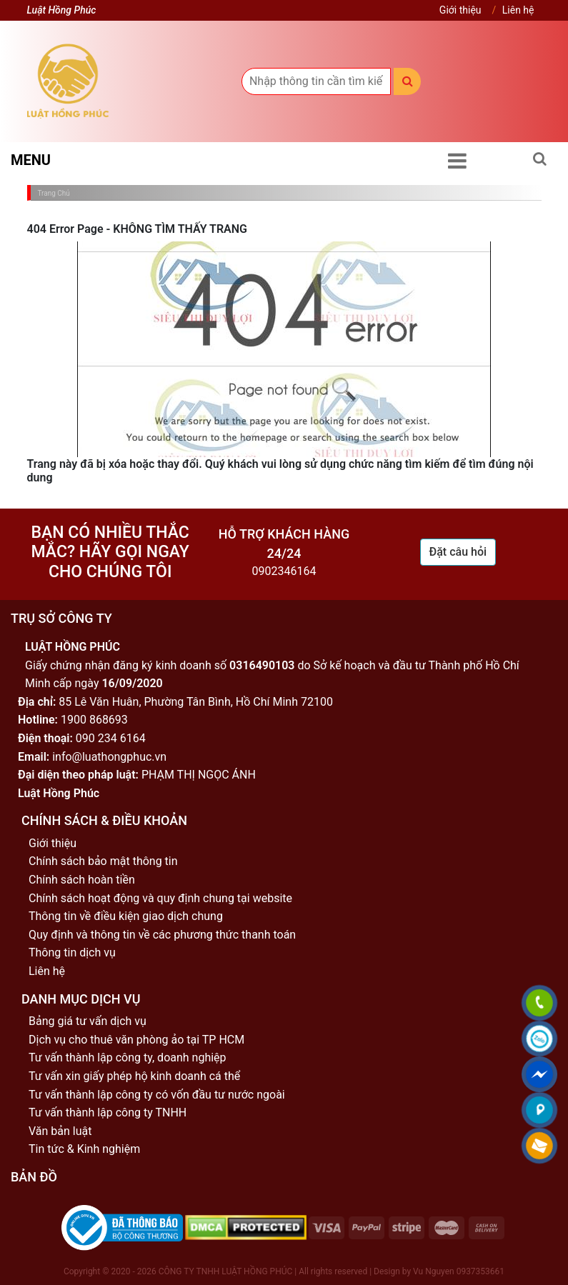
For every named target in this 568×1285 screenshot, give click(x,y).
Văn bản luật (60, 1131)
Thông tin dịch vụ (72, 952)
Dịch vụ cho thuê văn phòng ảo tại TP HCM (136, 1039)
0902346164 (284, 571)
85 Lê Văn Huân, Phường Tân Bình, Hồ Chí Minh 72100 (196, 702)
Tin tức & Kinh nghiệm (84, 1149)
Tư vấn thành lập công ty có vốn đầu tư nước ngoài (157, 1094)
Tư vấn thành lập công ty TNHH (107, 1112)
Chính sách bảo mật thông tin (103, 861)
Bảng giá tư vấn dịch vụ (87, 1021)
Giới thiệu (460, 10)
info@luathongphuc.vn (109, 757)
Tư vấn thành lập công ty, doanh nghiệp (127, 1057)
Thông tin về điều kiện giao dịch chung (126, 916)
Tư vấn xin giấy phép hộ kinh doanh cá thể (134, 1076)
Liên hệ (518, 10)
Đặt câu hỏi (458, 552)
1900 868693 (94, 719)
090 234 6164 (111, 738)
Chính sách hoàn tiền (82, 879)
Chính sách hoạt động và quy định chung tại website (160, 898)
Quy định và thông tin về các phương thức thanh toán (162, 934)
